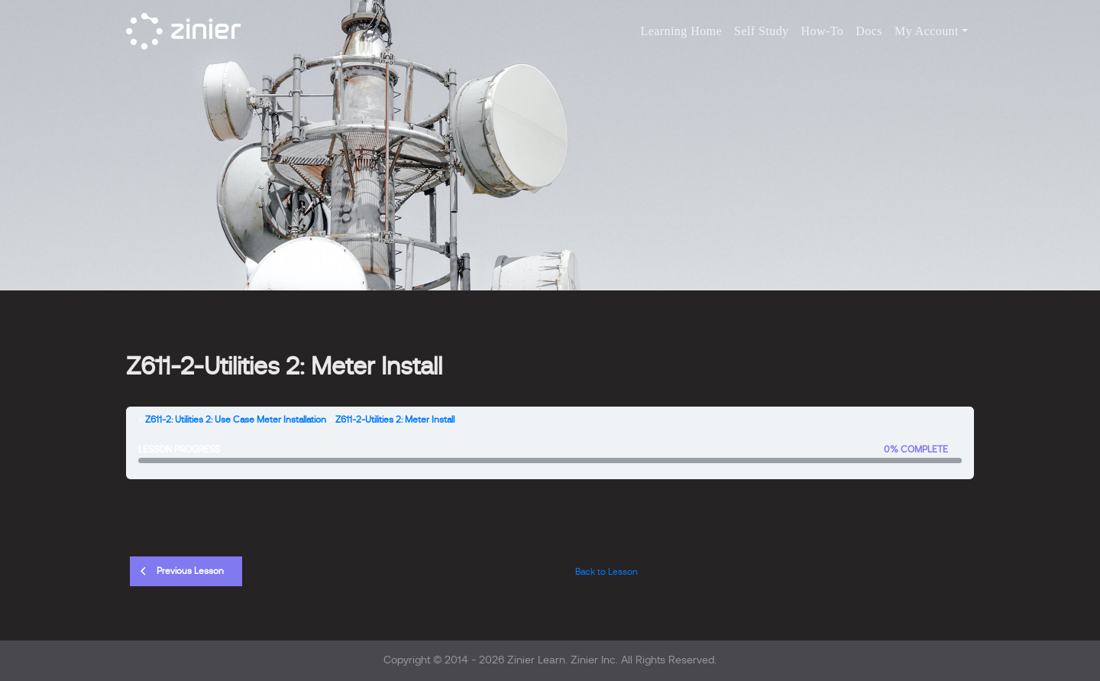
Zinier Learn (536, 660)
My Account (927, 30)
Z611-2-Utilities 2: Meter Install (395, 419)
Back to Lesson (606, 571)
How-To (822, 30)
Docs (869, 30)
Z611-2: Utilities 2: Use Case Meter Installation (235, 419)
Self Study (761, 30)
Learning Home (681, 30)
